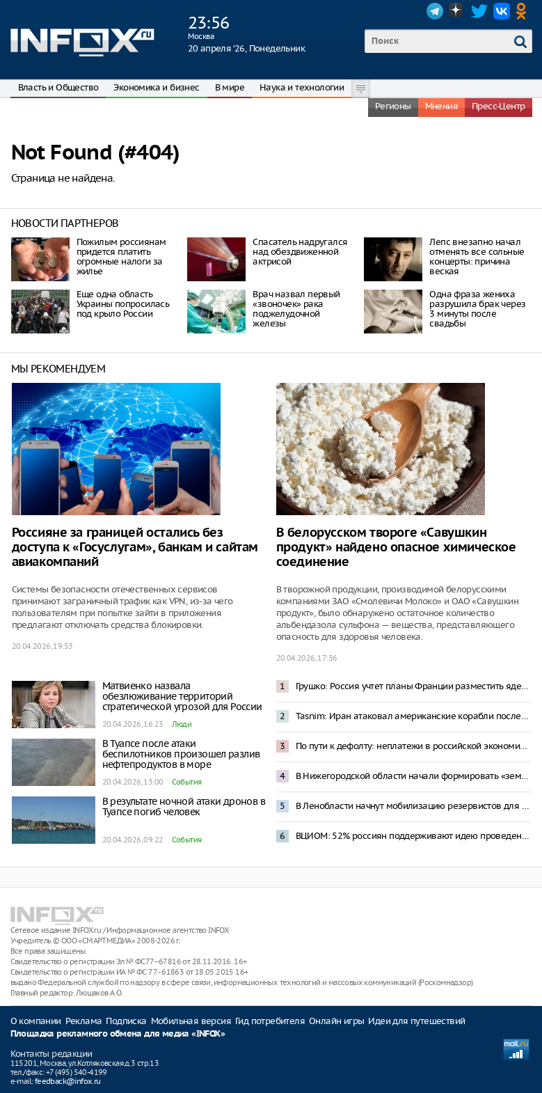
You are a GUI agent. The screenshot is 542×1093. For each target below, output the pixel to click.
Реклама (83, 1021)
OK (524, 11)
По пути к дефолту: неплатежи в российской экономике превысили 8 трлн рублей (413, 746)
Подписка (126, 1021)
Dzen (457, 11)
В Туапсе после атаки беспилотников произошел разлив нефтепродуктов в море (181, 754)
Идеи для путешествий (416, 1021)
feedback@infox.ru (68, 1081)
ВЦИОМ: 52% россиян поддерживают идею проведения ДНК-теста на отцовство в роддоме (413, 836)
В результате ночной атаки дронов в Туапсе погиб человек (184, 806)
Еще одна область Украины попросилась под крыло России (123, 304)
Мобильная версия (191, 1021)
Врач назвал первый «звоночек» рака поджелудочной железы (296, 308)
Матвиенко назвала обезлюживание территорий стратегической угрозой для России (182, 696)
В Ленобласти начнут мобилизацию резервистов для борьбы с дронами (413, 806)
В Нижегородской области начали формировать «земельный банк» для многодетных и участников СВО (413, 776)
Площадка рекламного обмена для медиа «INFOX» (117, 1034)
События (187, 782)
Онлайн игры (336, 1021)
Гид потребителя (270, 1021)
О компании (35, 1021)
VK (501, 11)
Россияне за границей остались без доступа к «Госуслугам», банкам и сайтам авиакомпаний (135, 547)
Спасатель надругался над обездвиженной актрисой (300, 251)
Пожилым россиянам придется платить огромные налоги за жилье (121, 256)
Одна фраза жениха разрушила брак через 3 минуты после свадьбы (477, 308)
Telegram (435, 11)
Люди (182, 724)
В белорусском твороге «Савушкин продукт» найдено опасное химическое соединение (396, 547)
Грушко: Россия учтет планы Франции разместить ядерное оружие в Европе (413, 686)
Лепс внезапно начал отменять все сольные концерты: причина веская (476, 256)
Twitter (479, 11)
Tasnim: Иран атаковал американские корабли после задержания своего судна (413, 716)
